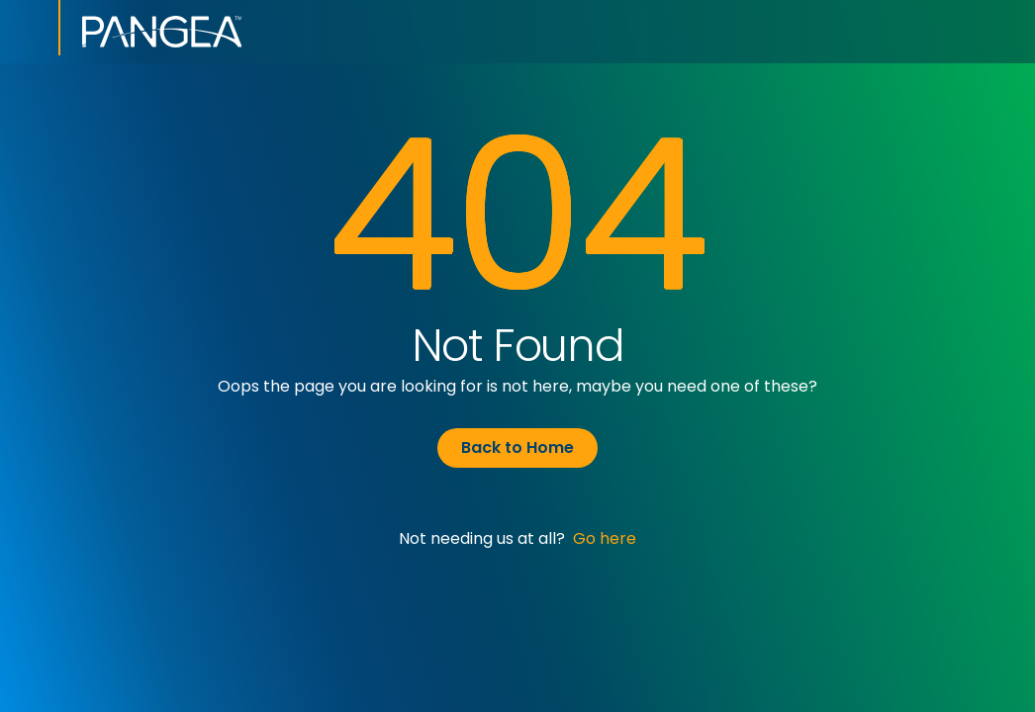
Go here (604, 538)
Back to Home (517, 447)
